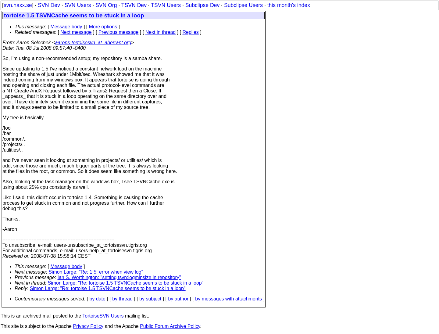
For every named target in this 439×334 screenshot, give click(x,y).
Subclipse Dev (202, 5)
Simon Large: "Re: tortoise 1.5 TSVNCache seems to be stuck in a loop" (126, 283)
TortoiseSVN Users (102, 315)
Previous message (118, 32)
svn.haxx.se (18, 5)
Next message (75, 32)
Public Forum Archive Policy (170, 326)
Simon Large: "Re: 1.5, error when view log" (95, 272)
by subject (150, 298)
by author (178, 298)
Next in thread (160, 32)
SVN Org (106, 5)
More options (103, 26)
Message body (66, 26)
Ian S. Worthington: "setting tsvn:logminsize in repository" (119, 277)
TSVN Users (166, 5)
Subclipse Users (243, 5)
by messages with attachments (228, 298)
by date (97, 298)
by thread (122, 298)
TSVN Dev (134, 5)
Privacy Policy (88, 326)
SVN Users (77, 5)
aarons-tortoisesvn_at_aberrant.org (93, 42)
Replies (191, 32)
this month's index (288, 5)
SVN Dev (49, 5)
